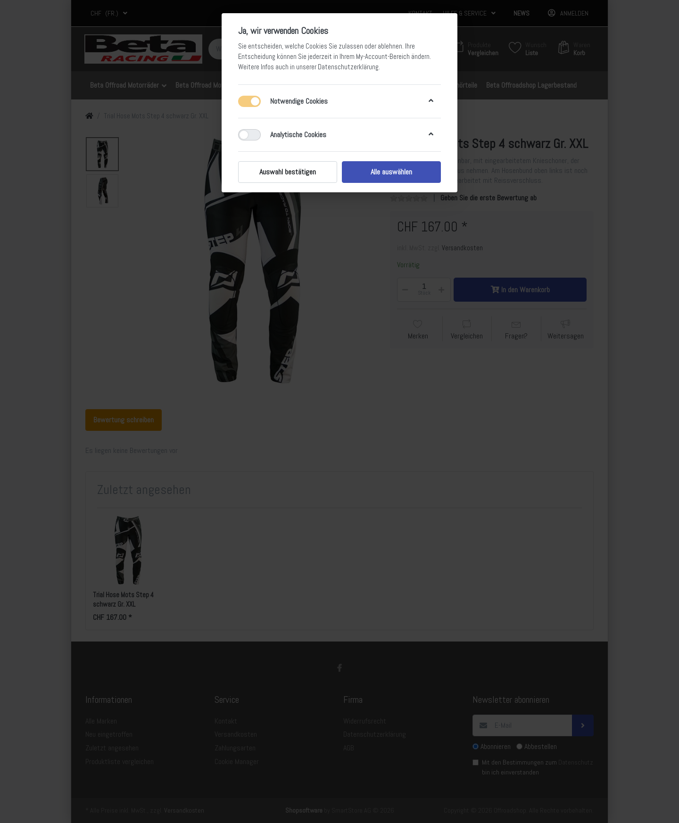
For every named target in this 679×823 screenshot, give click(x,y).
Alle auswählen (391, 172)
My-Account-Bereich (383, 56)
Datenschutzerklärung (348, 67)
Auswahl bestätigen (287, 172)
